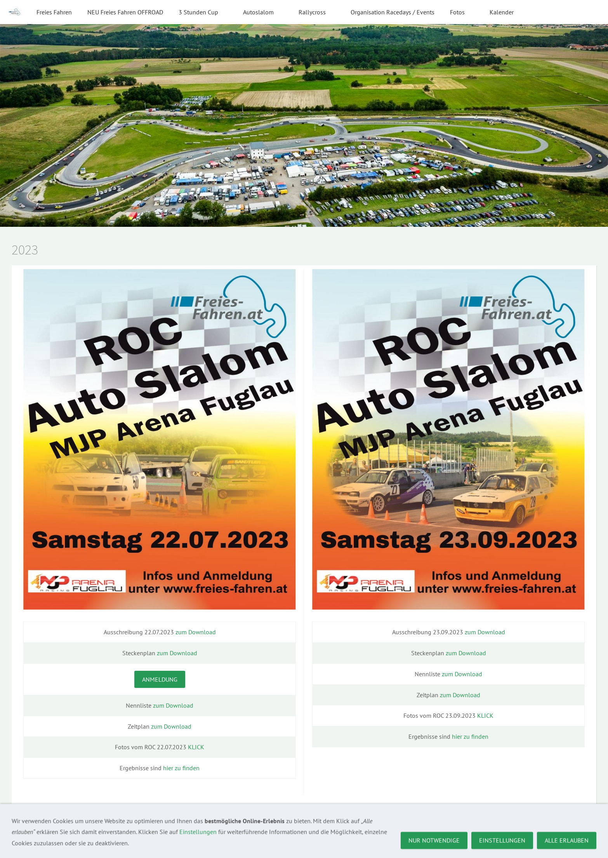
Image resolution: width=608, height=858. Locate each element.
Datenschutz (115, 830)
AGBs (84, 830)
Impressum (26, 830)
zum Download (195, 632)
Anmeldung (159, 679)
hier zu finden (181, 768)
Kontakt (59, 830)
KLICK (196, 747)
